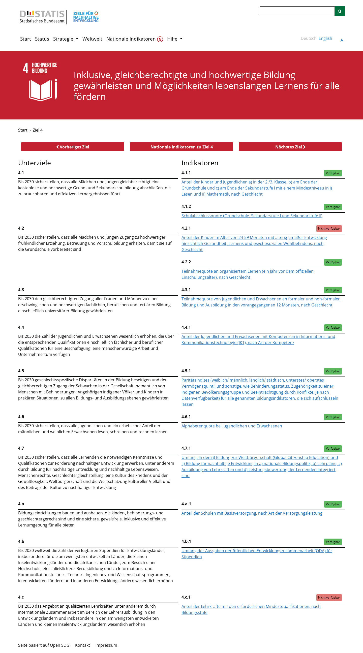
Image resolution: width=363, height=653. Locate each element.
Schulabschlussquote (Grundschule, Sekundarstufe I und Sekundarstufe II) (252, 216)
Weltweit (92, 39)
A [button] (342, 40)
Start (25, 39)
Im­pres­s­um (106, 645)
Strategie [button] (64, 39)
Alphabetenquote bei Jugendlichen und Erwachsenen (232, 426)
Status (42, 39)
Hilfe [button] (173, 39)
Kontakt (82, 645)
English (325, 38)
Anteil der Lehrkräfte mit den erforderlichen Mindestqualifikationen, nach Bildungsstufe (251, 609)
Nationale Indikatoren (134, 39)
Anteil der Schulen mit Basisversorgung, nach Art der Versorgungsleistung (252, 513)
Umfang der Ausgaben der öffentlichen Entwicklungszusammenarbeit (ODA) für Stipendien (257, 553)
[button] (72, 146)
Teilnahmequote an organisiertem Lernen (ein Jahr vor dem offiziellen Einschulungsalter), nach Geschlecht (248, 274)
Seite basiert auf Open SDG (44, 645)
